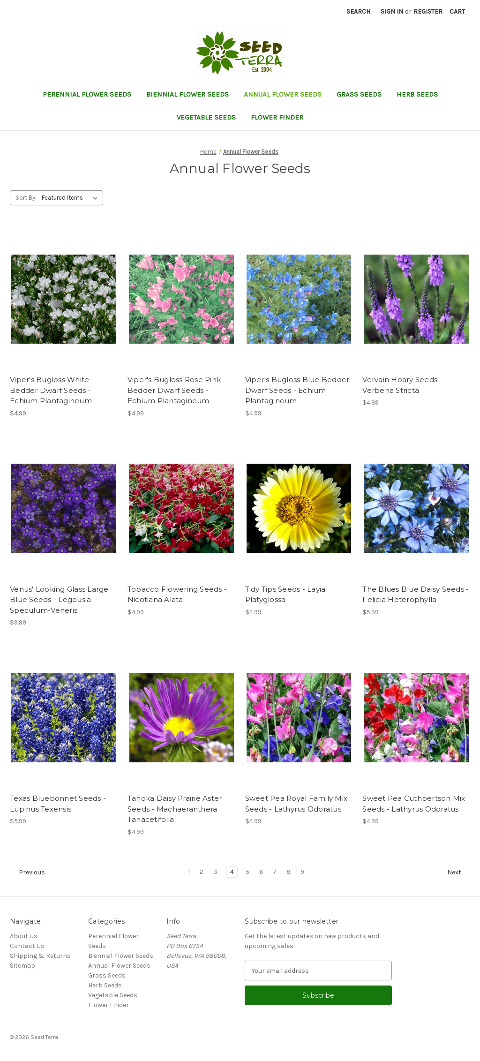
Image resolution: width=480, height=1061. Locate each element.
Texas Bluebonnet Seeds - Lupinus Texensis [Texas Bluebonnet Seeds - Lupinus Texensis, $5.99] (58, 803)
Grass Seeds (359, 94)
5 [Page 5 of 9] (247, 872)
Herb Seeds (417, 94)
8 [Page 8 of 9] (288, 872)
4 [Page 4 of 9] (232, 872)
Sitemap (22, 966)
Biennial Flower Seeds (187, 94)
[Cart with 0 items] (457, 11)
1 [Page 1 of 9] (189, 872)
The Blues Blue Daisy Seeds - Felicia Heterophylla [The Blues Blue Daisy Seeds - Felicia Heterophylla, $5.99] (415, 594)
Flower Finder (277, 117)
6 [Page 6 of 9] (261, 872)
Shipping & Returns (40, 956)
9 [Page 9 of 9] (302, 872)
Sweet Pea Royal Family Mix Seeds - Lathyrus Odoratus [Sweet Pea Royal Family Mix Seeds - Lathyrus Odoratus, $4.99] (296, 803)
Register (427, 11)
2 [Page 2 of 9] (201, 872)
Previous (27, 872)
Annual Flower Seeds (283, 94)
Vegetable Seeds (206, 117)
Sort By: (26, 197)
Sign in (392, 11)
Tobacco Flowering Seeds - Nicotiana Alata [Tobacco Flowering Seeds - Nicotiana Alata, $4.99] (177, 594)
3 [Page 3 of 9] (215, 872)
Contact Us (27, 946)
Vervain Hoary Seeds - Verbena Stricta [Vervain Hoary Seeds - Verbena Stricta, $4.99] (402, 385)
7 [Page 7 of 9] (275, 872)
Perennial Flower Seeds (87, 94)
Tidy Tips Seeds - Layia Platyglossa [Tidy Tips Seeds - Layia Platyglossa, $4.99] (285, 594)
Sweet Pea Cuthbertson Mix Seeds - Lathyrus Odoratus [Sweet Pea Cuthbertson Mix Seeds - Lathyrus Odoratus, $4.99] (413, 803)
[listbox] (71, 198)
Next (458, 872)
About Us (24, 936)
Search (358, 11)
